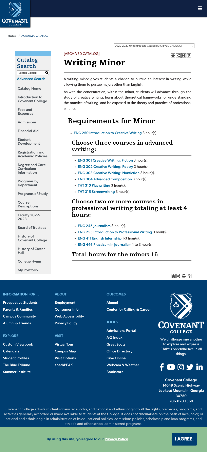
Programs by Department (28, 183)
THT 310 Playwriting (94, 185)
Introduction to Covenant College (32, 99)
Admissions (27, 122)
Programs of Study (33, 193)
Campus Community (19, 316)
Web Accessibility (69, 316)
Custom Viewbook (18, 344)
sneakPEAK (64, 365)
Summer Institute (17, 372)
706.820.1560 (181, 401)
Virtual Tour (64, 344)
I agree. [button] (184, 439)
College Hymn (29, 261)
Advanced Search (31, 79)
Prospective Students (20, 302)
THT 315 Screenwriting (96, 191)
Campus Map (65, 351)
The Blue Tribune (16, 365)
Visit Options (65, 358)
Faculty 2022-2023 (29, 217)
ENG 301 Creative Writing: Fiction (105, 160)
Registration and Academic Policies (33, 154)
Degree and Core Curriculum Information (32, 168)
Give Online (116, 358)
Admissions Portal (121, 330)
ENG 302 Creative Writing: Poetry (105, 166)
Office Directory (119, 351)
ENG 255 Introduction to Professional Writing (115, 232)
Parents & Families (18, 309)
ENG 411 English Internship (99, 238)
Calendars (11, 351)
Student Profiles (16, 358)
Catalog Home (29, 88)
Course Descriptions (28, 204)
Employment (65, 302)
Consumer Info (67, 309)
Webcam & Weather (123, 365)
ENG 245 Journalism (94, 226)
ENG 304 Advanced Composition (105, 179)
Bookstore (115, 372)
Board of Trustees (32, 227)
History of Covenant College (32, 238)
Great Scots (116, 344)
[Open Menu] (200, 9)
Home (12, 35)
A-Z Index (114, 337)
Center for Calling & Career (129, 309)
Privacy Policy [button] (116, 439)
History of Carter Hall (31, 251)
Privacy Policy (66, 323)
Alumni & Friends (17, 323)
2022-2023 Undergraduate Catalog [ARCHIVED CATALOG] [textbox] (148, 46)
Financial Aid (28, 131)
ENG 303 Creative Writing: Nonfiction (108, 173)
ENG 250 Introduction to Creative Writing (108, 133)
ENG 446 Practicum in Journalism (104, 244)
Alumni (112, 302)
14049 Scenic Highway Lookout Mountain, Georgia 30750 (181, 390)
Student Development (29, 141)
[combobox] (154, 45)
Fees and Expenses (25, 111)
